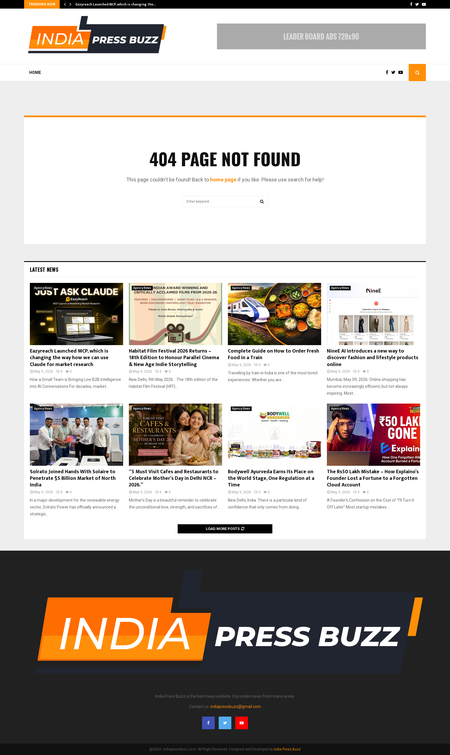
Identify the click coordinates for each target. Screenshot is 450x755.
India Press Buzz (287, 749)
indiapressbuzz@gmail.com (235, 706)
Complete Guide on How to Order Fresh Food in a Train (273, 354)
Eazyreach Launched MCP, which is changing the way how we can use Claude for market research (69, 358)
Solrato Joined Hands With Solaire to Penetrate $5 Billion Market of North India (73, 479)
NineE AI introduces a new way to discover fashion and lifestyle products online (372, 358)
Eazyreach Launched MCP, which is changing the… (115, 4)
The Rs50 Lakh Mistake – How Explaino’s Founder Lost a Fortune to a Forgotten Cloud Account (373, 479)
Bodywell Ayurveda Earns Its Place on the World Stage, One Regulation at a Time (271, 479)
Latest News (44, 269)
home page (223, 180)
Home (35, 72)
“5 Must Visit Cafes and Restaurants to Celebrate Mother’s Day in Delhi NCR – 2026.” (173, 479)
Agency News (43, 288)
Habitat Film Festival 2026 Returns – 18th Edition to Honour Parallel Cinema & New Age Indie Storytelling (174, 358)
